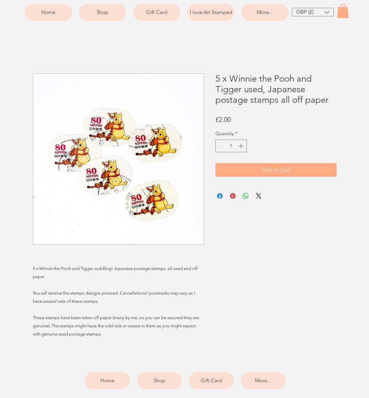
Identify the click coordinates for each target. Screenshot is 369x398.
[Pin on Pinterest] (233, 196)
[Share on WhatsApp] (246, 196)
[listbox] (313, 12)
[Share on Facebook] (220, 196)
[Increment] (241, 146)
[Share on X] (259, 196)
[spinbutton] (231, 146)
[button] (313, 12)
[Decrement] (220, 146)
